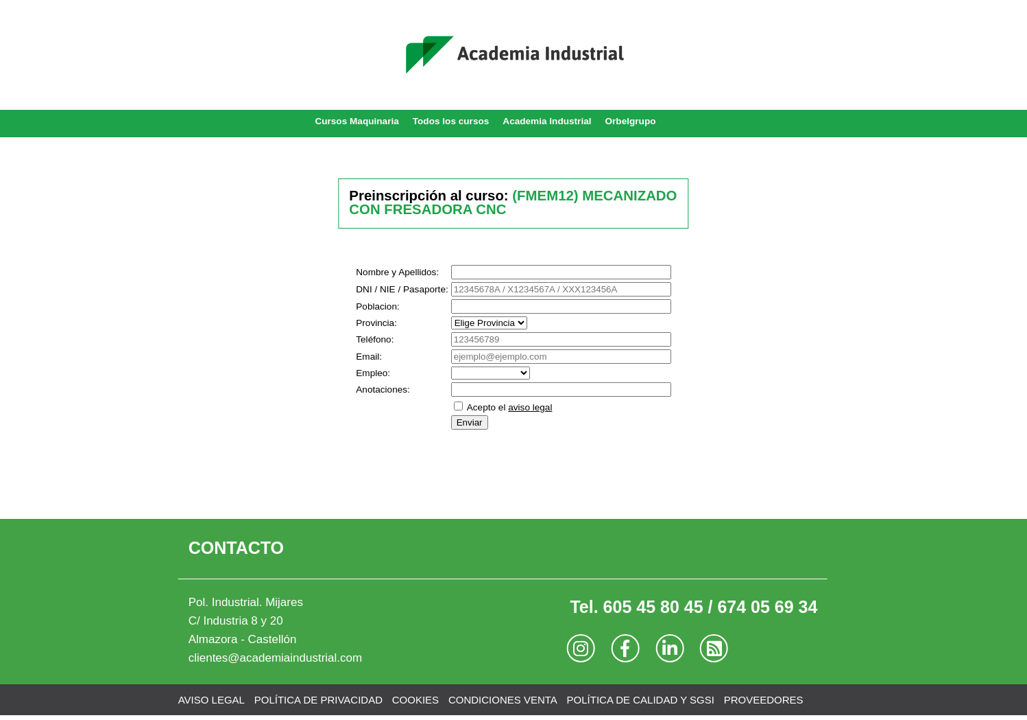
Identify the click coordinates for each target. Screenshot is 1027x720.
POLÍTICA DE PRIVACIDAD (318, 700)
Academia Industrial (547, 121)
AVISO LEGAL (211, 700)
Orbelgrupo (630, 121)
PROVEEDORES (764, 700)
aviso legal (530, 407)
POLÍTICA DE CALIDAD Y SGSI (640, 700)
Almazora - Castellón (243, 639)
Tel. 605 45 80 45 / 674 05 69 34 (693, 606)
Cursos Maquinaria (356, 121)
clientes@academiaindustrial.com (275, 657)
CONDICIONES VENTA (502, 700)
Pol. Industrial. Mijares (246, 602)
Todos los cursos (451, 121)
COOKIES (415, 700)
